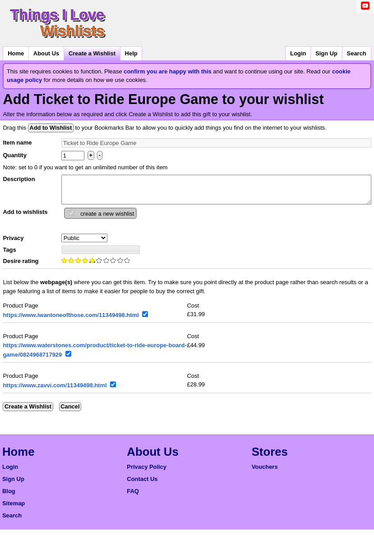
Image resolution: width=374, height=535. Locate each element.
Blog (8, 496)
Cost (193, 311)
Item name (17, 142)
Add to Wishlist (50, 127)
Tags (9, 255)
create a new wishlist (107, 219)
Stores (270, 457)
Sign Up (326, 53)
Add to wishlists (25, 217)
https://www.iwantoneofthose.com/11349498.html (71, 320)
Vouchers (265, 472)
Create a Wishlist (92, 53)
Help (131, 53)
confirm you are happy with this (168, 71)
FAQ (133, 496)
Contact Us (142, 484)
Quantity (14, 155)
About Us (46, 53)
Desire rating (20, 266)
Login (298, 53)
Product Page (20, 311)
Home (16, 53)
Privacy (13, 243)
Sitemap (13, 508)
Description (19, 179)
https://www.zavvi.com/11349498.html (54, 390)
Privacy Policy (146, 472)
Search (356, 53)
